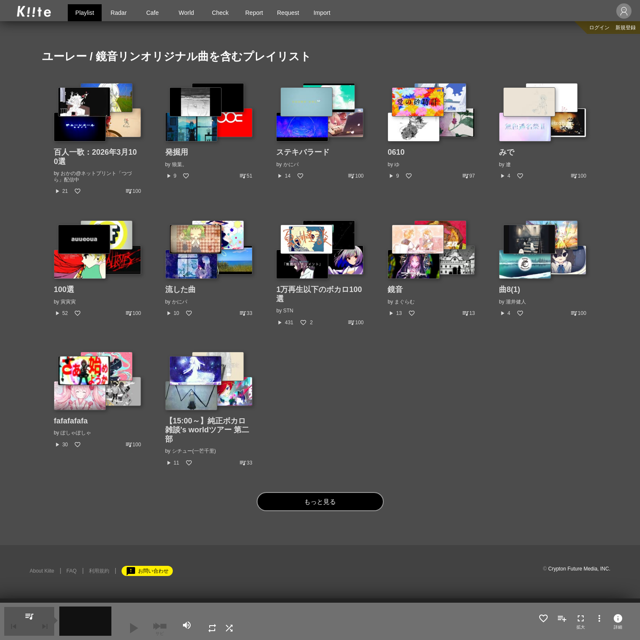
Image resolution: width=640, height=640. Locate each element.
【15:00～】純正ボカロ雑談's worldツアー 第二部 (207, 430)
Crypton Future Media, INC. (579, 569)
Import (321, 12)
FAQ (71, 571)
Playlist (84, 12)
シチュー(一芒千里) (194, 451)
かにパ (291, 164)
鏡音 (395, 289)
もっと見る (320, 501)
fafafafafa (71, 421)
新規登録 (625, 28)
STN (288, 311)
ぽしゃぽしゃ (76, 433)
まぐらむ (404, 302)
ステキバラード (303, 152)
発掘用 (176, 152)
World (186, 12)
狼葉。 (179, 164)
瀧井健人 (516, 302)
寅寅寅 (68, 302)
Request (288, 12)
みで (506, 152)
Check (220, 12)
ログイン (599, 28)
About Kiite (42, 571)
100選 (64, 289)
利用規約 (99, 571)
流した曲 (180, 289)
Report (254, 12)
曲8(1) (509, 289)
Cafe (152, 12)
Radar (119, 12)
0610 (396, 152)
